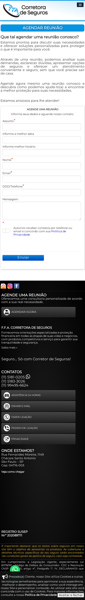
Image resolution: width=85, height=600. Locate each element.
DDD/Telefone (12, 186)
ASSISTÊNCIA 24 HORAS (22, 395)
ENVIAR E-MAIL (16, 406)
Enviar (23, 257)
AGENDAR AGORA (19, 312)
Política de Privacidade (41, 595)
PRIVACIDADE (16, 439)
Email (6, 173)
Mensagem (10, 199)
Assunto (8, 121)
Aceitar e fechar (71, 595)
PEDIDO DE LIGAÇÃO (20, 428)
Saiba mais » (9, 347)
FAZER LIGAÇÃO (17, 417)
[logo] (25, 9)
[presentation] (27, 243)
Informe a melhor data (18, 133)
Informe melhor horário (18, 146)
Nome (6, 160)
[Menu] (80, 4)
